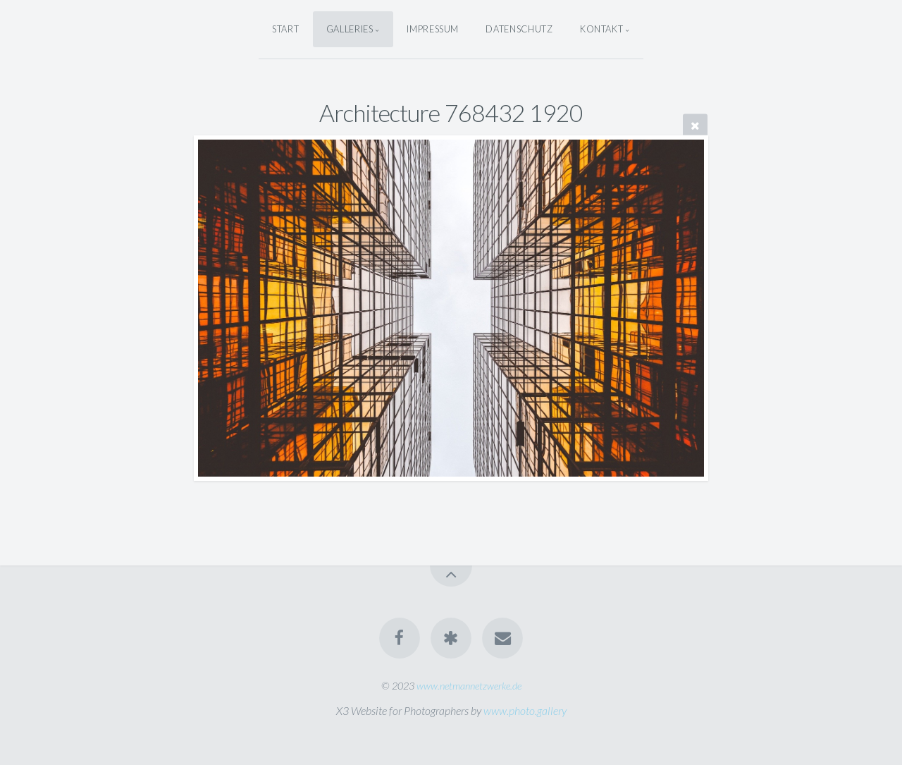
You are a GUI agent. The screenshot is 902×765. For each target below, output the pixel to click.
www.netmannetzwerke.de (468, 686)
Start (285, 29)
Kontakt (601, 29)
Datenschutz (519, 29)
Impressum (433, 29)
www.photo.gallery (525, 710)
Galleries (349, 29)
